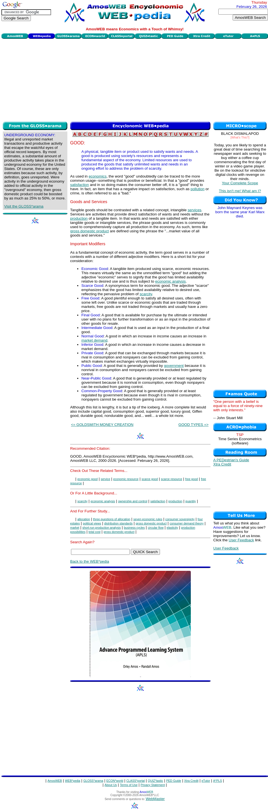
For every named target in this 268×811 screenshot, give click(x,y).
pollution (198, 189)
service (105, 479)
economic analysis (170, 281)
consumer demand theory (186, 523)
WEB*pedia (73, 780)
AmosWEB (54, 780)
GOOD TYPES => (193, 424)
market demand (94, 340)
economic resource (125, 479)
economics (98, 176)
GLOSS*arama (93, 780)
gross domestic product (89, 231)
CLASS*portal (135, 780)
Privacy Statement (153, 785)
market (74, 527)
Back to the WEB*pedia (89, 561)
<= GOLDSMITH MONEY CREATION (102, 424)
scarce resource (171, 479)
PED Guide (173, 780)
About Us (111, 785)
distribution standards (118, 523)
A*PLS (217, 780)
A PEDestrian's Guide (231, 460)
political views (92, 523)
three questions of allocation (111, 519)
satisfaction (79, 185)
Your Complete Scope (240, 183)
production (79, 218)
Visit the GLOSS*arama (23, 206)
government (174, 366)
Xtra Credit (222, 464)
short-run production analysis (101, 527)
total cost (94, 531)
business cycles (134, 527)
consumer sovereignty (179, 519)
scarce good (149, 479)
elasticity (172, 527)
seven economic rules (147, 519)
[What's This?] (240, 137)
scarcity (145, 294)
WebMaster (155, 799)
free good (191, 479)
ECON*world (114, 780)
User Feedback (241, 540)
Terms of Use (129, 785)
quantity (190, 501)
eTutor (205, 780)
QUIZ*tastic (155, 780)
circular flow (156, 527)
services (194, 210)
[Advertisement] (134, 79)
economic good (87, 479)
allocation (83, 519)
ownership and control (132, 501)
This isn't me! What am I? (240, 191)
